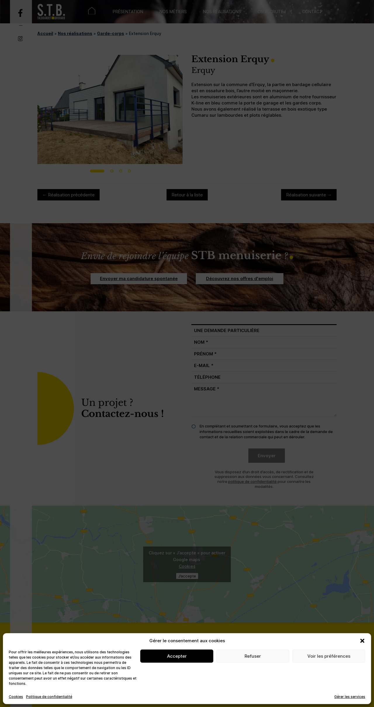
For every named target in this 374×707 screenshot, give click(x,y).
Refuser (253, 656)
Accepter (177, 656)
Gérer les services (349, 696)
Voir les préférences (328, 656)
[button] (362, 641)
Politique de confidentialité (49, 696)
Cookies (16, 696)
